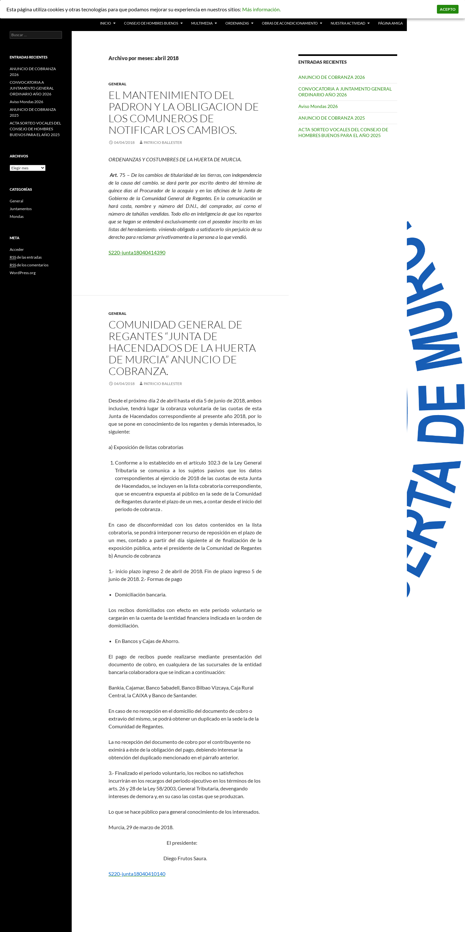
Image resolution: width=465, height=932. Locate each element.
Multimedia (201, 23)
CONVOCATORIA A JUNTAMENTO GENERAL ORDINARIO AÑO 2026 (345, 91)
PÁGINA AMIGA (390, 23)
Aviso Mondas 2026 (318, 106)
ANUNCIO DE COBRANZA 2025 (331, 118)
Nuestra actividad (348, 23)
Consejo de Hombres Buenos (151, 23)
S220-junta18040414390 (136, 252)
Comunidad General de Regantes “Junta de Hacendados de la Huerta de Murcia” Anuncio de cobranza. (182, 348)
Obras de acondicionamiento (290, 23)
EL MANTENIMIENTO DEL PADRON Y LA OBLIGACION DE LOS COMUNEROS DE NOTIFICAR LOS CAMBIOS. (183, 112)
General (117, 83)
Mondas (17, 216)
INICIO (105, 23)
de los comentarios (29, 265)
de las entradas (26, 257)
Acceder (17, 249)
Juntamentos (21, 208)
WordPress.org (23, 272)
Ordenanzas (237, 23)
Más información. (261, 9)
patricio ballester (163, 142)
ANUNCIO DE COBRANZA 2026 (331, 77)
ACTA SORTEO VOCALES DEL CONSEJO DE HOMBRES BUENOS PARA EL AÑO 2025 (343, 132)
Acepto (448, 9)
